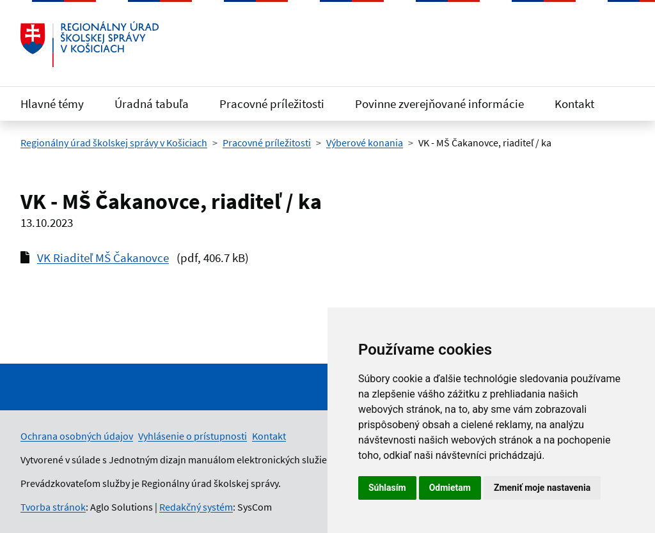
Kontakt (574, 103)
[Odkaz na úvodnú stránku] (89, 44)
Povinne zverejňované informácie (439, 103)
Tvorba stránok (53, 506)
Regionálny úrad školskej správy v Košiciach (113, 142)
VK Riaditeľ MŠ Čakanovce (103, 257)
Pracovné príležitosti (271, 103)
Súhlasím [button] (387, 488)
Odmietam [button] (450, 488)
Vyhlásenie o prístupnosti (192, 435)
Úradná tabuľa (151, 103)
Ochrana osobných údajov (76, 435)
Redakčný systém (196, 506)
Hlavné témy (52, 103)
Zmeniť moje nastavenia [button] (542, 488)
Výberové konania (364, 142)
